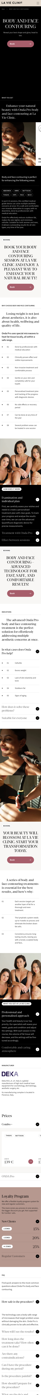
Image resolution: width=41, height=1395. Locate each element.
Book (20, 43)
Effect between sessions (16, 540)
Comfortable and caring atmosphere (16, 1049)
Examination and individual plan (12, 499)
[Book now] (30, 1161)
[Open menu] (38, 3)
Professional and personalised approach (15, 1014)
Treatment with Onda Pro (17, 533)
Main (3, 9)
